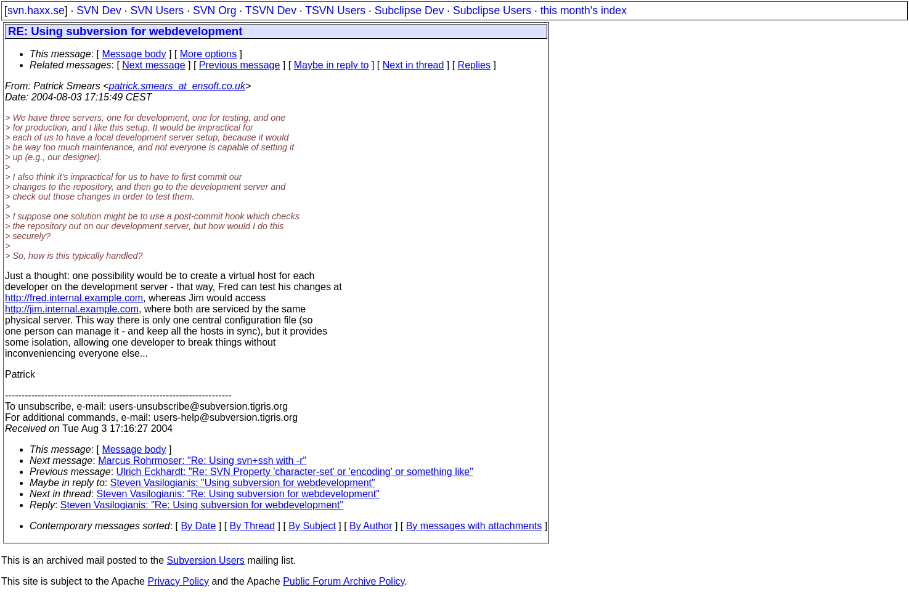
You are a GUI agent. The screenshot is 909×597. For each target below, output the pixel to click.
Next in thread (413, 65)
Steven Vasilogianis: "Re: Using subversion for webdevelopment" (238, 494)
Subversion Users (206, 560)
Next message (153, 65)
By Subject (311, 526)
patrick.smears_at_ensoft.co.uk (176, 86)
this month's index (583, 10)
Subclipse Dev (409, 10)
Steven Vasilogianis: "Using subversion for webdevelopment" (242, 482)
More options (208, 54)
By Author (370, 526)
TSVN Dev (270, 10)
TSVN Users (335, 10)
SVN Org (214, 10)
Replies (474, 65)
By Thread (252, 526)
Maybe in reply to (331, 65)
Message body (134, 54)
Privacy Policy (178, 581)
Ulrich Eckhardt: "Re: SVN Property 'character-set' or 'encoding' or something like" (294, 471)
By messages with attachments (474, 526)
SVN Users (157, 10)
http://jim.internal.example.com (72, 309)
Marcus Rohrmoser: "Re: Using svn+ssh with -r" (202, 460)
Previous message (239, 65)
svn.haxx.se (36, 10)
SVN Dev (98, 10)
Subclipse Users (492, 10)
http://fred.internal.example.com (74, 298)
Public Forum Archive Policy (343, 581)
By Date (198, 526)
